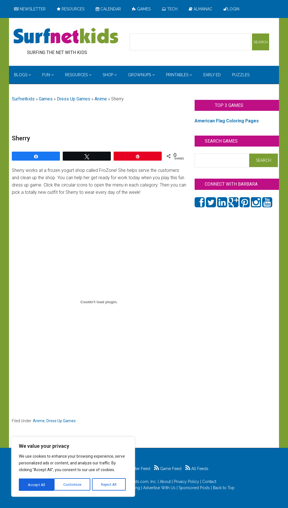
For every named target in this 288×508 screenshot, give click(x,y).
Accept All (110, 484)
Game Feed (167, 468)
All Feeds (196, 468)
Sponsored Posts (194, 487)
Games (46, 99)
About (165, 481)
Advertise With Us (159, 487)
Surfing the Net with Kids (65, 36)
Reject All (74, 484)
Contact (209, 481)
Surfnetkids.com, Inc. (138, 481)
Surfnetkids (23, 99)
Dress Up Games (73, 99)
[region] (73, 467)
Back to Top (224, 487)
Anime (100, 99)
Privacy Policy (186, 481)
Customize (37, 484)
